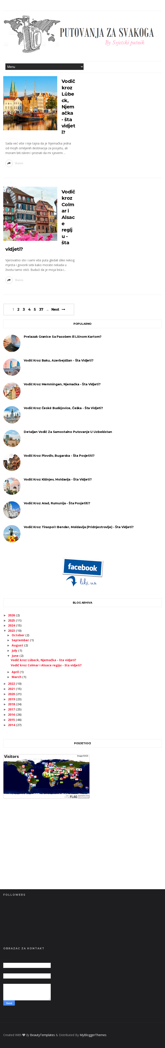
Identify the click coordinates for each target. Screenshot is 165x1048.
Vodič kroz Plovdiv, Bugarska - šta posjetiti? (59, 456)
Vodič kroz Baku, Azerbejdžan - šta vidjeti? (59, 360)
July (15, 650)
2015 (12, 720)
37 (41, 309)
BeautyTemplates (42, 1035)
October (18, 635)
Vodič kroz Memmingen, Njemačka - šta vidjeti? (62, 384)
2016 (12, 714)
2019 (12, 699)
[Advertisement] (82, 851)
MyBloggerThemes (93, 1035)
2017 (12, 709)
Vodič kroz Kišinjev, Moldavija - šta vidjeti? (58, 479)
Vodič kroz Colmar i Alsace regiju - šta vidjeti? (46, 665)
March (17, 677)
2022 (12, 684)
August (18, 645)
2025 (12, 620)
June (15, 656)
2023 (12, 630)
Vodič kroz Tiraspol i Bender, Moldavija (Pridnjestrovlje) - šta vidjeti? (78, 527)
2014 (12, 725)
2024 (12, 625)
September (21, 640)
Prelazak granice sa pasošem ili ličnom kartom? (62, 337)
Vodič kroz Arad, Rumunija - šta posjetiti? (57, 503)
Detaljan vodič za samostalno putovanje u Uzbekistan (68, 432)
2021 (12, 689)
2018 (12, 704)
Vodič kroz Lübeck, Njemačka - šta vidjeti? (68, 106)
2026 (12, 615)
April (16, 672)
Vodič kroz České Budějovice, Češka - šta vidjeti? (63, 408)
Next (55, 309)
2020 (12, 694)
